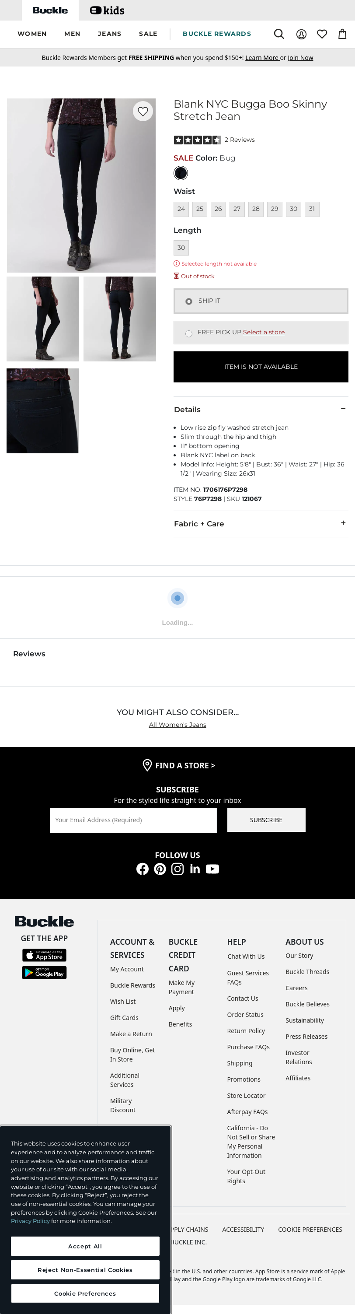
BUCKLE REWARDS (217, 34)
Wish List (123, 1001)
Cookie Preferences (310, 1229)
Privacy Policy (30, 1220)
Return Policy (246, 1031)
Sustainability (304, 1020)
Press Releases (306, 1036)
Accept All (85, 1246)
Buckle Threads (307, 971)
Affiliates (297, 1078)
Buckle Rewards (132, 985)
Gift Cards (124, 1017)
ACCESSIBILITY (244, 1229)
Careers (296, 988)
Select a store (264, 332)
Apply (177, 1008)
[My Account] (301, 34)
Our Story (299, 955)
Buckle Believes (307, 1004)
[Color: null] (181, 173)
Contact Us (242, 998)
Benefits (180, 1024)
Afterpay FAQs (247, 1111)
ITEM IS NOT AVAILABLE (261, 367)
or (266, 57)
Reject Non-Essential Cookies (85, 1269)
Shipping (240, 1063)
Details (261, 409)
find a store (185, 765)
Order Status (245, 1014)
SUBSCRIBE (266, 820)
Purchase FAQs (248, 1047)
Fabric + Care (261, 523)
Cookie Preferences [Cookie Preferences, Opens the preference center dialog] (85, 1293)
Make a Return (131, 1034)
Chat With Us (246, 956)
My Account (127, 969)
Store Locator (246, 1095)
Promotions (244, 1079)
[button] (32, 34)
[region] (85, 1220)
